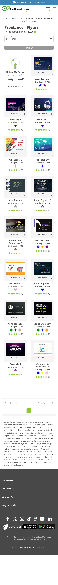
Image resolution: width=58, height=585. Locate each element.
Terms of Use (24, 537)
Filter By (29, 47)
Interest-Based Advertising (41, 537)
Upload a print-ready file (15, 75)
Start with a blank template (15, 82)
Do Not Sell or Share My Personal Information (29, 540)
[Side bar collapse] (54, 9)
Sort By (9, 36)
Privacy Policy (12, 537)
